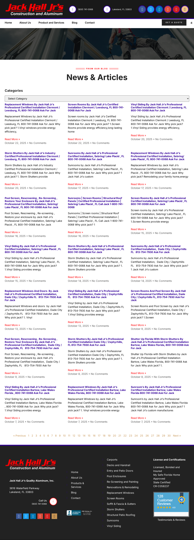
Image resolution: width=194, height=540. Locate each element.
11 (69, 435)
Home (8, 22)
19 (109, 435)
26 (147, 435)
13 (79, 435)
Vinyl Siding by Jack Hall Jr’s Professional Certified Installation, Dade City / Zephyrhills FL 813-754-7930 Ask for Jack (95, 294)
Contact (90, 22)
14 (84, 435)
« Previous (19, 435)
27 (152, 435)
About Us (25, 22)
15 (89, 435)
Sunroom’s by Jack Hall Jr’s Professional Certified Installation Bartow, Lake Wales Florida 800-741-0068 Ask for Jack (156, 390)
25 (141, 435)
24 (136, 435)
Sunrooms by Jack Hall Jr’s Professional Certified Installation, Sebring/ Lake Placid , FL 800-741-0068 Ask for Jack (96, 156)
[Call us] (53, 501)
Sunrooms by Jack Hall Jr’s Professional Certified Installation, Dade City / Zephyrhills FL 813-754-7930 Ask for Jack (158, 249)
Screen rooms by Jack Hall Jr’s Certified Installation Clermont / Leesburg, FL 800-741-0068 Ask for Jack (96, 107)
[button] (191, 23)
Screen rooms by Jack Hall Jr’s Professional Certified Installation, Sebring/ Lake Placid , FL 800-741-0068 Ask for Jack (159, 201)
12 (74, 435)
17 (99, 435)
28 (158, 435)
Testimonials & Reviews (171, 519)
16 (94, 435)
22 (125, 435)
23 (130, 435)
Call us (43, 500)
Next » (177, 435)
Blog (74, 22)
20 (114, 435)
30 (169, 435)
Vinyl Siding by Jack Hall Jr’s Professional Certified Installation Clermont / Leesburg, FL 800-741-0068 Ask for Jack (159, 107)
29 (163, 435)
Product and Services (51, 22)
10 (64, 435)
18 (104, 435)
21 (119, 435)
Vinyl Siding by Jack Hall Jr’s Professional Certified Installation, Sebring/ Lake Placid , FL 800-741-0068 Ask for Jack (33, 249)
